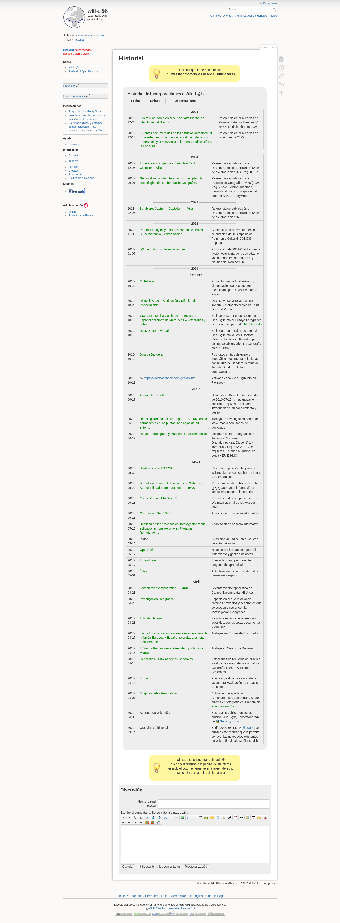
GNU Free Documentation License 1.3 (172, 908)
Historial (68, 50)
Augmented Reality (153, 395)
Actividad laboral (151, 618)
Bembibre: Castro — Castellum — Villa (166, 208)
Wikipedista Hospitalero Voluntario (163, 249)
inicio (81, 35)
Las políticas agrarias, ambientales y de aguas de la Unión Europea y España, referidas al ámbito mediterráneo (173, 638)
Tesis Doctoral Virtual (154, 330)
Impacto (73, 161)
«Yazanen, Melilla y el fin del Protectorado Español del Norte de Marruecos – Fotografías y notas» (172, 320)
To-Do (72, 211)
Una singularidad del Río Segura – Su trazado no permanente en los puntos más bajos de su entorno (173, 423)
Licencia (73, 166)
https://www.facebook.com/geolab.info (169, 378)
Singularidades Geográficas (85, 111)
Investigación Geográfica (157, 599)
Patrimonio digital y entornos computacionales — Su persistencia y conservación (86, 126)
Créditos (74, 170)
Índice (273, 15)
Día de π (248, 727)
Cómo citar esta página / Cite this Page (198, 896)
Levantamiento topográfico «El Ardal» (165, 588)
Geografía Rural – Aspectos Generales (166, 659)
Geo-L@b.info (229, 721)
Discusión (132, 789)
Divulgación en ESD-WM (157, 468)
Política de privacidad (81, 178)
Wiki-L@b (74, 67)
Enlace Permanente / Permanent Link (141, 896)
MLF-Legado (148, 281)
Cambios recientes (221, 15)
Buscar (275, 9)
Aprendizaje (148, 560)
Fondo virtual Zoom (225, 706)
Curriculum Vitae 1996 (155, 513)
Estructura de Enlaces (82, 215)
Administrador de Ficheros (251, 15)
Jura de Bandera (151, 354)
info (89, 35)
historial (100, 35)
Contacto (74, 155)
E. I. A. (144, 678)
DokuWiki (74, 144)
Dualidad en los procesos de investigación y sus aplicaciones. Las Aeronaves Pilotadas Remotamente (172, 528)
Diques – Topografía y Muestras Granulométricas (173, 434)
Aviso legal (75, 174)
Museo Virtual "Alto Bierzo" (158, 498)
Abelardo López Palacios (83, 71)
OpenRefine (148, 550)
